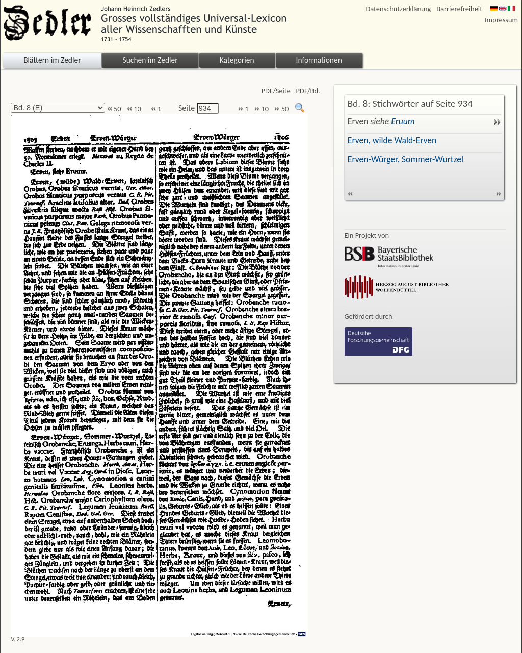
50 (114, 109)
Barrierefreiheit (459, 9)
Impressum (501, 20)
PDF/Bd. (308, 91)
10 (134, 109)
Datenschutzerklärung (398, 9)
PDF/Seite (276, 91)
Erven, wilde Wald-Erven (392, 140)
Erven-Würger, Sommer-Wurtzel (405, 159)
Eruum (402, 121)
